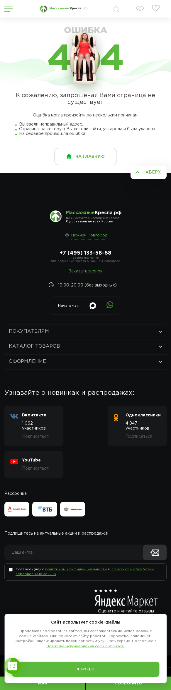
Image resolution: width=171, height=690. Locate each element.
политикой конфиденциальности (76, 569)
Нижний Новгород (89, 235)
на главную (90, 156)
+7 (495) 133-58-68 (85, 253)
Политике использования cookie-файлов (85, 646)
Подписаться (35, 436)
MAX (43, 683)
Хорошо (85, 669)
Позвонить (128, 683)
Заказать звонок (86, 271)
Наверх (151, 172)
